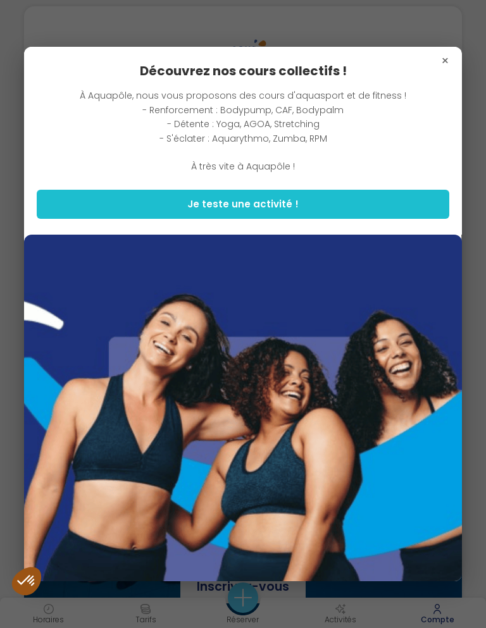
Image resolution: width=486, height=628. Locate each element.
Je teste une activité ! (243, 204)
